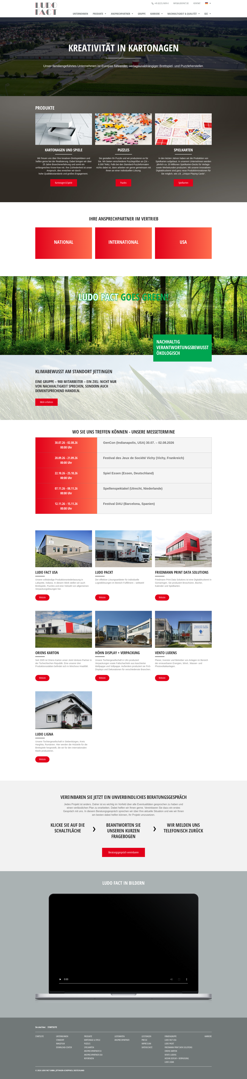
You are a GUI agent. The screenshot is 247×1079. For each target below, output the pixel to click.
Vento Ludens (170, 1054)
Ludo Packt (169, 1043)
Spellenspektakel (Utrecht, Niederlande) (133, 488)
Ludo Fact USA (170, 1040)
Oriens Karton (171, 1051)
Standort (60, 1040)
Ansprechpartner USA (93, 1054)
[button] (208, 3)
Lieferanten (120, 1036)
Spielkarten (89, 1047)
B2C (207, 13)
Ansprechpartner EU (92, 1051)
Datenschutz (147, 1047)
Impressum (146, 1043)
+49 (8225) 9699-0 (160, 3)
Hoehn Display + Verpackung (177, 1058)
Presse (144, 1040)
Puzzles (87, 1043)
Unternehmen (80, 13)
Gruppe (142, 13)
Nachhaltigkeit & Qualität (183, 13)
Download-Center (64, 1047)
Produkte (99, 13)
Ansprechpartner (122, 13)
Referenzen (89, 1058)
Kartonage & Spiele (92, 1040)
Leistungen (146, 1036)
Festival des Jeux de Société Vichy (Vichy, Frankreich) (143, 458)
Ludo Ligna (169, 1062)
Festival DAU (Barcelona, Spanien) (129, 503)
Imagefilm (60, 1043)
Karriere (156, 13)
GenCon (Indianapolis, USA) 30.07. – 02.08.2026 (139, 442)
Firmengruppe (171, 1036)
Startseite (39, 1036)
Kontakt (196, 3)
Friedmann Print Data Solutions (178, 1047)
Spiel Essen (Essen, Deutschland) (128, 473)
